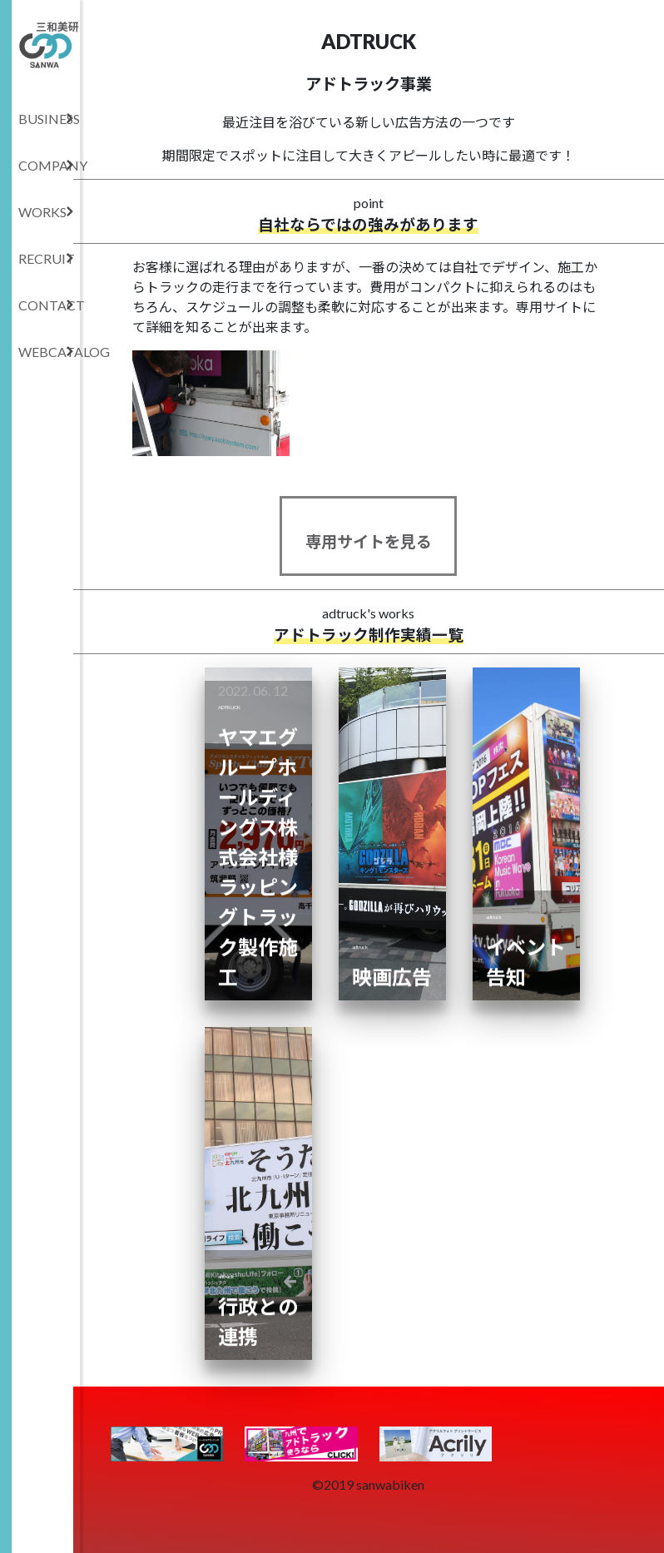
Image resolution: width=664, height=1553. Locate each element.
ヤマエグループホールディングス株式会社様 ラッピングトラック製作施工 (258, 818)
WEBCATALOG (49, 352)
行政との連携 (258, 1283)
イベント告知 (526, 923)
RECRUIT (46, 258)
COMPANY (49, 165)
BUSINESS (49, 119)
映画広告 (392, 938)
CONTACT (49, 305)
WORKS (46, 212)
